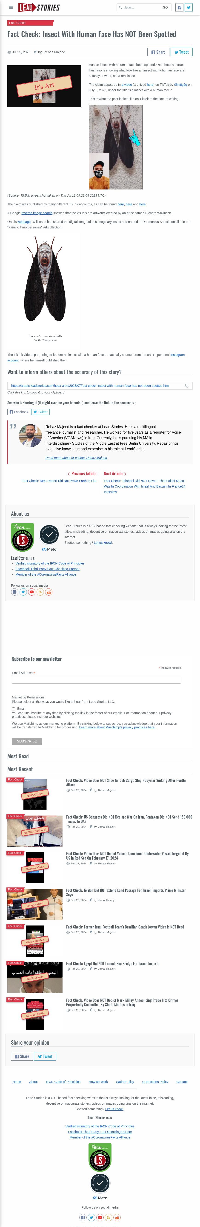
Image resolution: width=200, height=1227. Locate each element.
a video (127, 84)
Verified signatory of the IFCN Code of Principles (50, 563)
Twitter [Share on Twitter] (40, 412)
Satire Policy (125, 1082)
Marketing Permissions (28, 697)
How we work (98, 1082)
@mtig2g (180, 84)
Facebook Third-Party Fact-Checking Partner (48, 569)
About (33, 1082)
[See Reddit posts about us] (48, 592)
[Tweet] (189, 7)
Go (165, 7)
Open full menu (11, 7)
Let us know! (103, 542)
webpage (24, 222)
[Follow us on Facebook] (14, 592)
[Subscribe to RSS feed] (40, 592)
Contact (182, 1082)
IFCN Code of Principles (63, 1082)
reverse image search (37, 213)
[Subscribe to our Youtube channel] (31, 592)
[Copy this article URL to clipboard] (100, 386)
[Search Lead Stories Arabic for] (138, 7)
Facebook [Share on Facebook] (18, 412)
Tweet (181, 52)
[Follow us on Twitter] (23, 592)
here (150, 84)
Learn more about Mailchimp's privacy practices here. (117, 727)
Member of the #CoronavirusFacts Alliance (46, 574)
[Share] (179, 7)
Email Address (23, 673)
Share (158, 52)
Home (16, 1082)
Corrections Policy (155, 1082)
